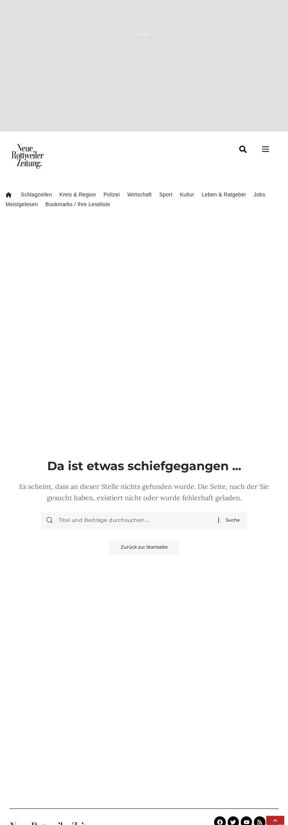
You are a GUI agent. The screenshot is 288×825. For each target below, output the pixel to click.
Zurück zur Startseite (144, 548)
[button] (275, 820)
